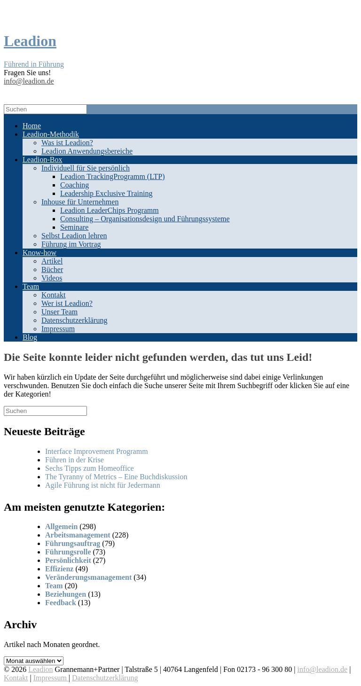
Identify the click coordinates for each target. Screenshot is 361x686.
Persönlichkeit (68, 560)
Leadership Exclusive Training (106, 193)
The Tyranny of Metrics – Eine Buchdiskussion (116, 477)
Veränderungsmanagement (88, 577)
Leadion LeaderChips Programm (109, 210)
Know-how (39, 253)
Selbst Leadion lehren (74, 236)
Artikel (52, 261)
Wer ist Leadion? (67, 303)
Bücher (52, 269)
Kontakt (53, 295)
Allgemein (61, 526)
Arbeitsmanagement (77, 535)
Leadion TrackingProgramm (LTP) (112, 176)
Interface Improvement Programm (96, 451)
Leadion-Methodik (51, 134)
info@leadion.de (29, 81)
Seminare (74, 227)
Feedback (60, 603)
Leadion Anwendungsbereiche (87, 151)
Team (31, 286)
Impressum (58, 329)
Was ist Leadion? (67, 143)
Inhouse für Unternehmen (79, 202)
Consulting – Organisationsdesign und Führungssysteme (145, 219)
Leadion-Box (42, 160)
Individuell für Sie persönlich (85, 168)
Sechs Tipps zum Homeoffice (89, 468)
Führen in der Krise (74, 460)
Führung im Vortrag (71, 244)
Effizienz (59, 569)
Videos (51, 278)
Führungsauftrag (72, 543)
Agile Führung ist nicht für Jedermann (102, 485)
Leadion (40, 669)
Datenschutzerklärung (74, 320)
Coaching (74, 185)
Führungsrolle (68, 552)
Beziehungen (65, 594)
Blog (30, 337)
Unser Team (59, 312)
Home (32, 126)
